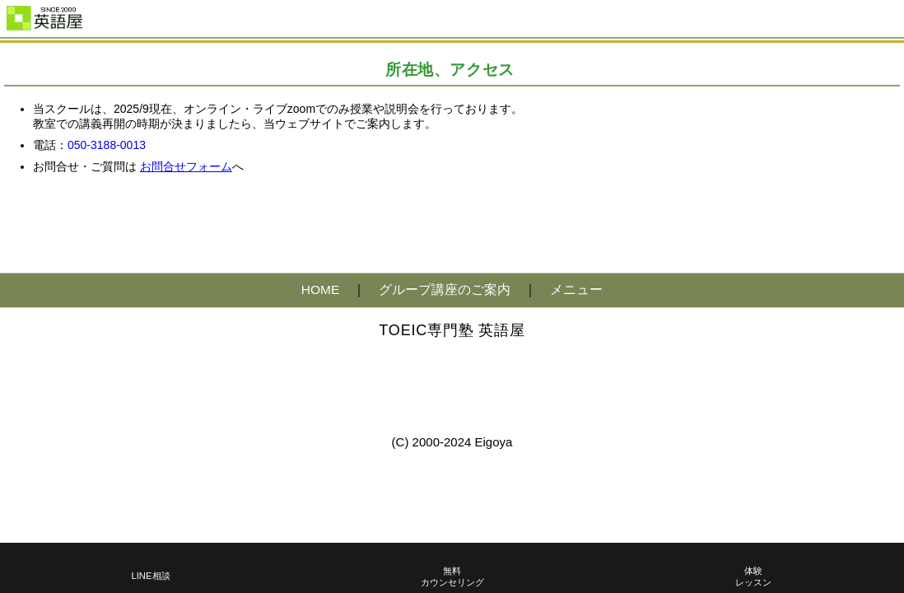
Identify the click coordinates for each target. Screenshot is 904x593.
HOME (320, 289)
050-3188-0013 (107, 145)
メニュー (576, 289)
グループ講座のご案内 (444, 289)
